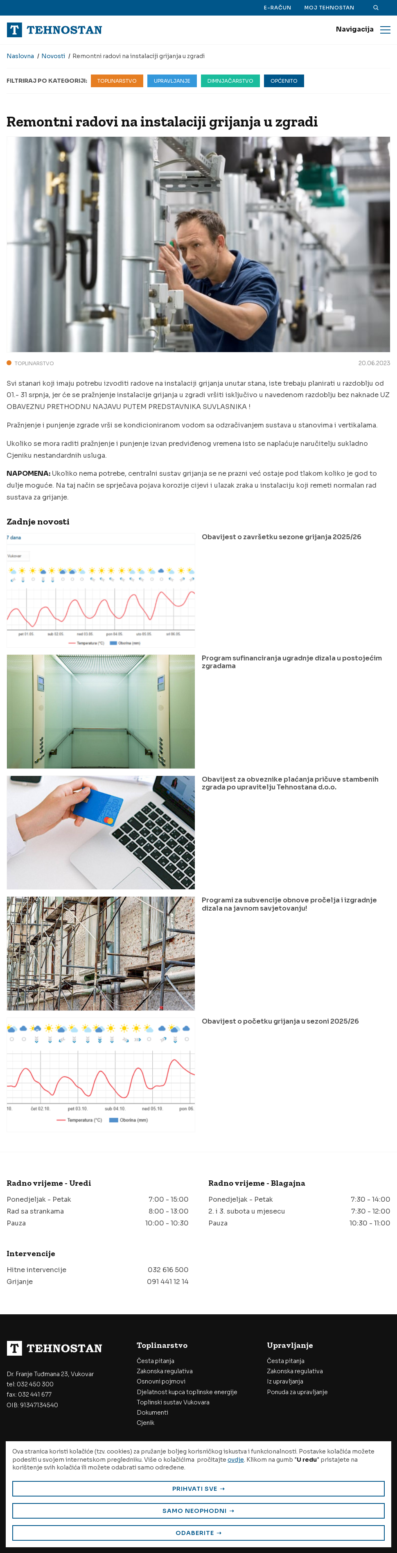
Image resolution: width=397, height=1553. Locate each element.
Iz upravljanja (285, 1381)
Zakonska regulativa (165, 1371)
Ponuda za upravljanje (297, 1392)
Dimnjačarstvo (230, 81)
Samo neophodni (194, 1511)
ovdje (236, 1459)
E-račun (277, 8)
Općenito (284, 81)
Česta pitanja (155, 1361)
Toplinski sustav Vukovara (173, 1402)
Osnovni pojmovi (161, 1381)
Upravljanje (172, 81)
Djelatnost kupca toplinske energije (187, 1392)
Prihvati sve (194, 1488)
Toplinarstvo (117, 81)
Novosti (53, 56)
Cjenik (145, 1422)
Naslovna (20, 56)
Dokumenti (152, 1412)
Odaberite (195, 1533)
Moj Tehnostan (329, 8)
